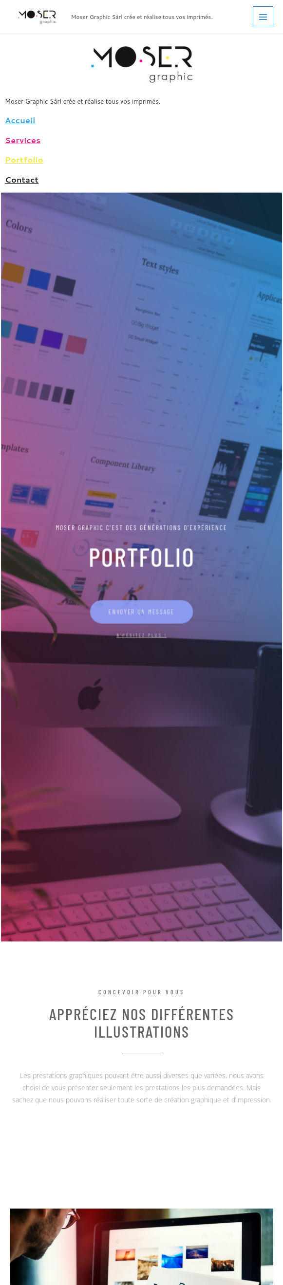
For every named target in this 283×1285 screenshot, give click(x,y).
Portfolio (24, 159)
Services (23, 140)
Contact (21, 179)
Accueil (20, 120)
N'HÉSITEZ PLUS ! (141, 631)
